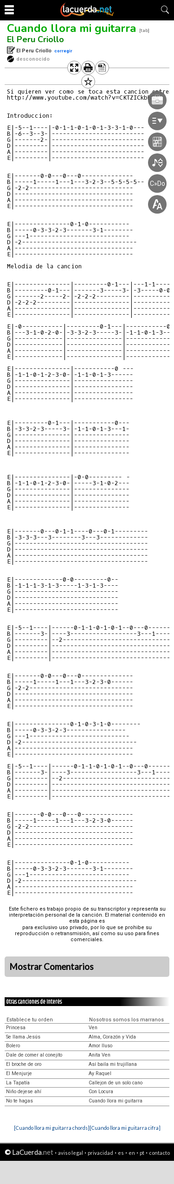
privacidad (100, 1153)
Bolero (13, 1046)
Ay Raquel (100, 1073)
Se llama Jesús (23, 1037)
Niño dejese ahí (23, 1092)
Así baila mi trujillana (113, 1064)
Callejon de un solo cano (115, 1083)
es (121, 1153)
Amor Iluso (100, 1046)
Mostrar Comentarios (51, 967)
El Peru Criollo (35, 39)
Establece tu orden (29, 1020)
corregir (63, 50)
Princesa (16, 1028)
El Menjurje (19, 1073)
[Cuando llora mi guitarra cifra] (125, 1128)
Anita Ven (99, 1055)
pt (142, 1153)
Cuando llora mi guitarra (71, 28)
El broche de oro (23, 1064)
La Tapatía (18, 1083)
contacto (159, 1153)
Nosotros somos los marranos (126, 1020)
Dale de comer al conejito (34, 1055)
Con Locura (101, 1092)
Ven (93, 1028)
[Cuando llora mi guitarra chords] (52, 1128)
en (132, 1153)
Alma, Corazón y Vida (112, 1037)
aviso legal (70, 1153)
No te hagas (19, 1101)
